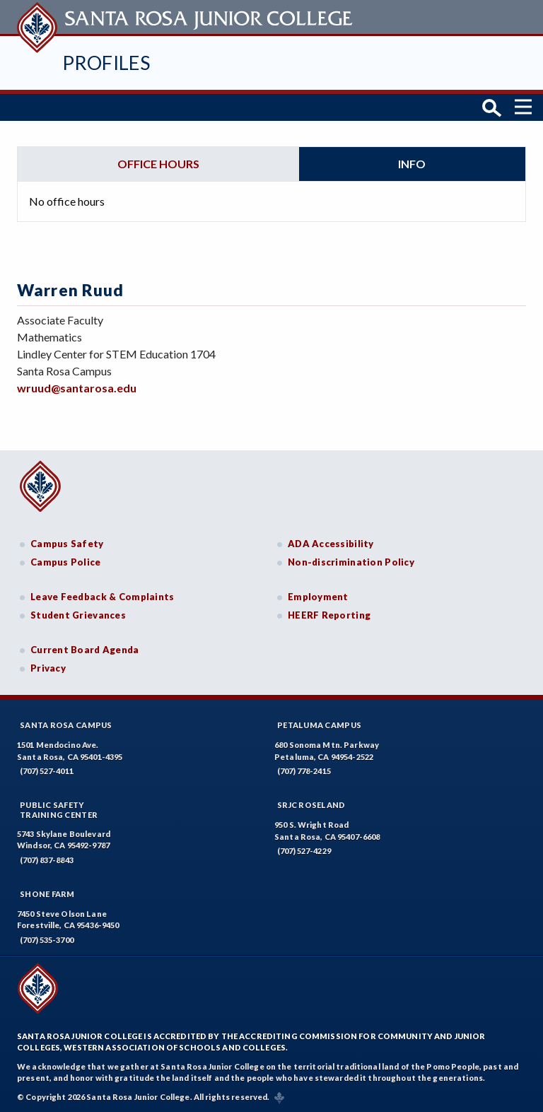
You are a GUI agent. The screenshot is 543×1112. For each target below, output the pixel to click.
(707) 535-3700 (47, 939)
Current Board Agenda (84, 649)
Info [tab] (412, 162)
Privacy (48, 667)
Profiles (106, 62)
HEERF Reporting (329, 613)
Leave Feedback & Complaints (102, 596)
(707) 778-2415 (304, 770)
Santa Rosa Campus (66, 724)
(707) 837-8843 (47, 859)
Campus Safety (67, 543)
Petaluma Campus (319, 724)
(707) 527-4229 (304, 850)
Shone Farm (47, 893)
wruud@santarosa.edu (76, 386)
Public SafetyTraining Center (59, 809)
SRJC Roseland (311, 804)
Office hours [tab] (158, 162)
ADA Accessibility (331, 543)
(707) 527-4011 (47, 770)
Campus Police (65, 560)
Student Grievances (78, 613)
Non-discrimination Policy (351, 560)
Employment (318, 596)
